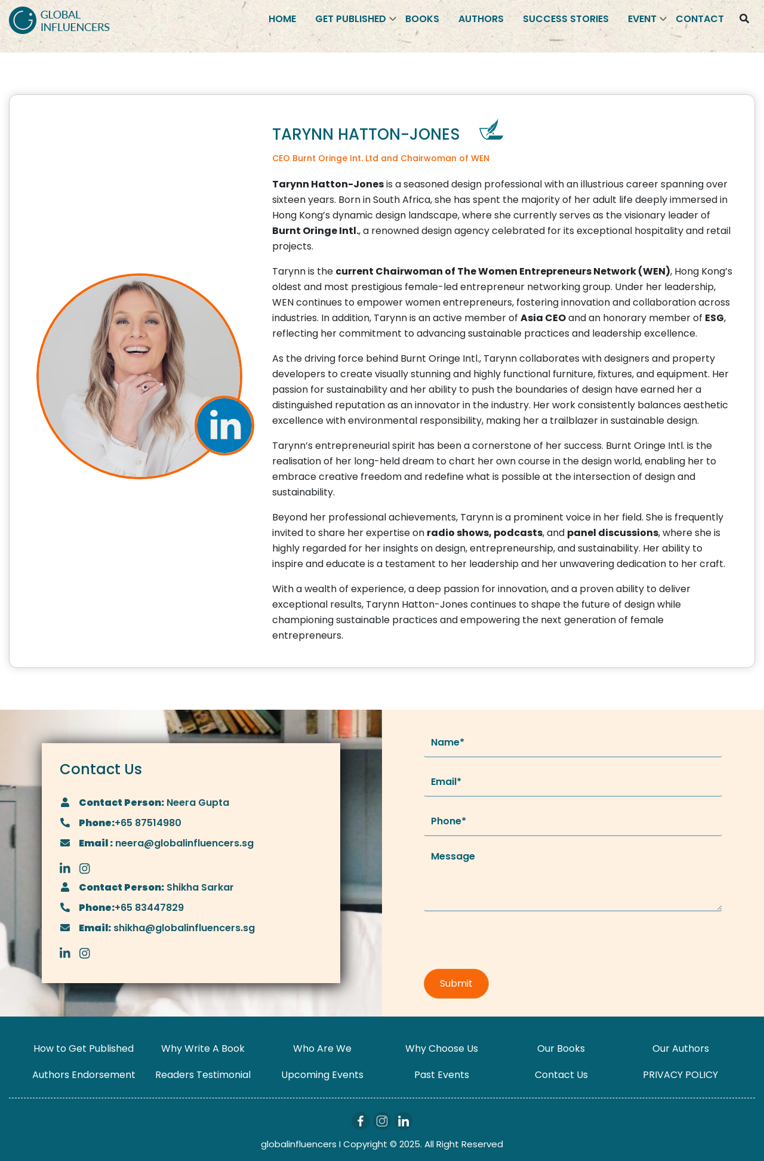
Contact (700, 19)
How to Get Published (83, 1048)
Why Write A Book (203, 1048)
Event (642, 19)
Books (422, 19)
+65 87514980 (148, 823)
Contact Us (561, 1075)
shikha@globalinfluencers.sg (183, 928)
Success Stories (566, 19)
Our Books (561, 1048)
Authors (481, 19)
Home (282, 19)
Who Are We (322, 1048)
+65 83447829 (149, 907)
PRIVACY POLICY (680, 1075)
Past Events (441, 1075)
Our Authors (680, 1048)
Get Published (350, 19)
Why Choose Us (441, 1048)
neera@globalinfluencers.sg (183, 843)
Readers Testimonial (203, 1075)
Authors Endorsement (83, 1075)
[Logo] (59, 19)
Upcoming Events (322, 1075)
